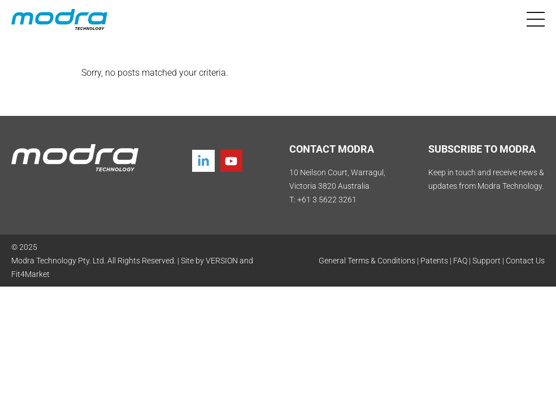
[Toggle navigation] (536, 19)
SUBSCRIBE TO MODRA (482, 149)
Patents (434, 260)
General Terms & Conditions (367, 260)
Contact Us (525, 260)
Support (486, 260)
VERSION (222, 260)
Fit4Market (30, 274)
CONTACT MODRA (331, 149)
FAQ (460, 260)
